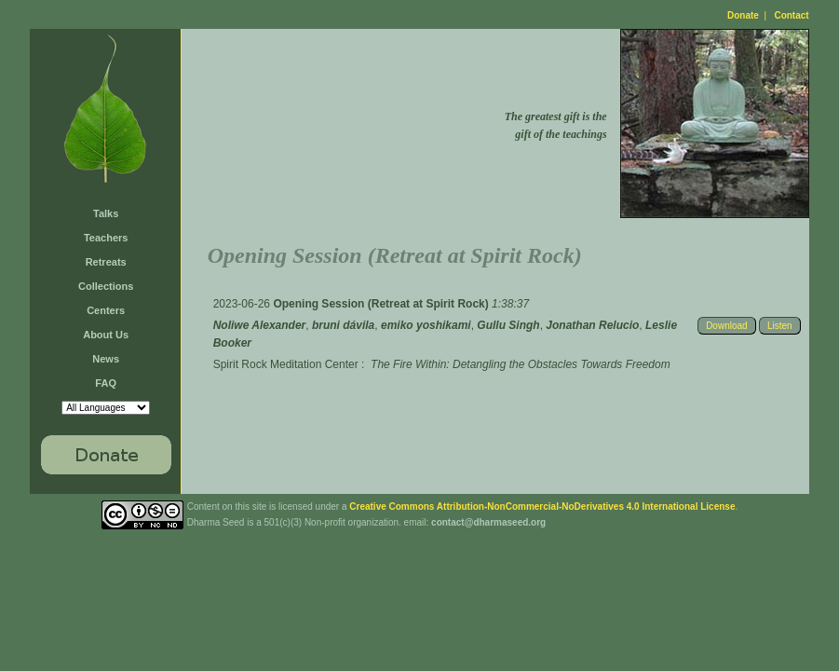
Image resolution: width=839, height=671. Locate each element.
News (105, 358)
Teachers (106, 237)
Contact (791, 15)
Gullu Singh (508, 325)
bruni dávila (343, 325)
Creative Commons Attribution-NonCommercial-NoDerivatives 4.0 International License (542, 506)
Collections (105, 286)
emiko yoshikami (426, 325)
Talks (105, 213)
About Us (106, 334)
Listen (779, 326)
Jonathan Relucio (592, 325)
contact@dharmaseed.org (488, 522)
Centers (106, 310)
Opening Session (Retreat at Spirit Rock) (382, 303)
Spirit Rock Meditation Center (286, 364)
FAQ (105, 383)
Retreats (106, 261)
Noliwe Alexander (259, 325)
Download (726, 326)
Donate (743, 15)
